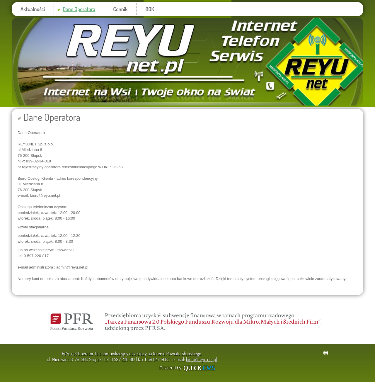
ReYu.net (69, 353)
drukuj (325, 353)
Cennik (120, 9)
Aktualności (33, 9)
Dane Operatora (79, 9)
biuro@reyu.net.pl (201, 359)
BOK (149, 9)
